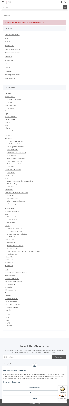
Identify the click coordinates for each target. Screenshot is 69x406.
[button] (61, 2)
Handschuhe (9, 263)
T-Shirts (7, 122)
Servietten (8, 296)
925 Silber (10, 195)
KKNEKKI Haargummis (12, 211)
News (6, 38)
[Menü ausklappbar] (3, 1)
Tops (6, 114)
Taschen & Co (9, 240)
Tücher (7, 225)
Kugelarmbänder (12, 155)
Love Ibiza (10, 167)
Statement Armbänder (14, 164)
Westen (7, 111)
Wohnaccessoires (10, 276)
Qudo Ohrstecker (13, 198)
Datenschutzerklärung (39, 350)
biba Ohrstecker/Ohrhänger (16, 201)
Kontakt (7, 42)
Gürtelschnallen (12, 217)
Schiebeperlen (9, 175)
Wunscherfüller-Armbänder (16, 158)
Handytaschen (12, 254)
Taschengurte (11, 243)
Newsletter (8, 56)
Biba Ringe (10, 187)
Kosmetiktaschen (12, 248)
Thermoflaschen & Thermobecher (16, 273)
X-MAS (8, 323)
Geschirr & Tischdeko (12, 278)
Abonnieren (59, 357)
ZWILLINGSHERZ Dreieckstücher (17, 234)
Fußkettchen (9, 190)
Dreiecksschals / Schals (14, 231)
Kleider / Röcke (10, 119)
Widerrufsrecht (10, 78)
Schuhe (7, 128)
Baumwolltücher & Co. (14, 228)
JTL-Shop (38, 403)
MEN (7, 317)
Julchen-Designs (12, 204)
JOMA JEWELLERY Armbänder (16, 152)
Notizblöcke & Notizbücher (13, 281)
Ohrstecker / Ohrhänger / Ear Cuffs (16, 192)
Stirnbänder (9, 260)
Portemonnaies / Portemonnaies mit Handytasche (23, 251)
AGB (6, 64)
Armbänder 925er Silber (15, 141)
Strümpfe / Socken (11, 131)
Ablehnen (34, 398)
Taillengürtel (11, 223)
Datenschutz (16, 382)
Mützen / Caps (9, 257)
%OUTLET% (9, 326)
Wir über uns (9, 45)
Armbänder (8, 138)
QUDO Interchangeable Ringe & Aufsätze (20, 181)
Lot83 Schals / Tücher (14, 237)
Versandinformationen (12, 53)
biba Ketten (11, 172)
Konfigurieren (34, 393)
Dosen (7, 293)
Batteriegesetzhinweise (12, 75)
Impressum (6, 382)
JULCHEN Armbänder (14, 144)
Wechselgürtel (12, 220)
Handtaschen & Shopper (15, 245)
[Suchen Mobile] (32, 7)
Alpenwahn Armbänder (15, 161)
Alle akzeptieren (34, 387)
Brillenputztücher (10, 290)
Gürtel (7, 214)
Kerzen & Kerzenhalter (12, 304)
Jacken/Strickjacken (11, 105)
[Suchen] (65, 7)
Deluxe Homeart (12, 307)
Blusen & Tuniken (10, 116)
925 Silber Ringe (12, 184)
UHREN (8, 314)
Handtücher (9, 287)
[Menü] (66, 386)
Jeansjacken (11, 108)
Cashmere (10, 102)
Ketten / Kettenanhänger (13, 170)
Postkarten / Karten (11, 301)
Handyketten (9, 265)
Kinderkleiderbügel (11, 298)
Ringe (7, 178)
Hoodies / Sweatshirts (14, 99)
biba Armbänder (12, 150)
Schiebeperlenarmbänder (15, 147)
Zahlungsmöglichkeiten (12, 49)
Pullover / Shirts (10, 96)
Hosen (7, 125)
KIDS (7, 320)
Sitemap (7, 67)
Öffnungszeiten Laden (12, 34)
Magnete (8, 310)
